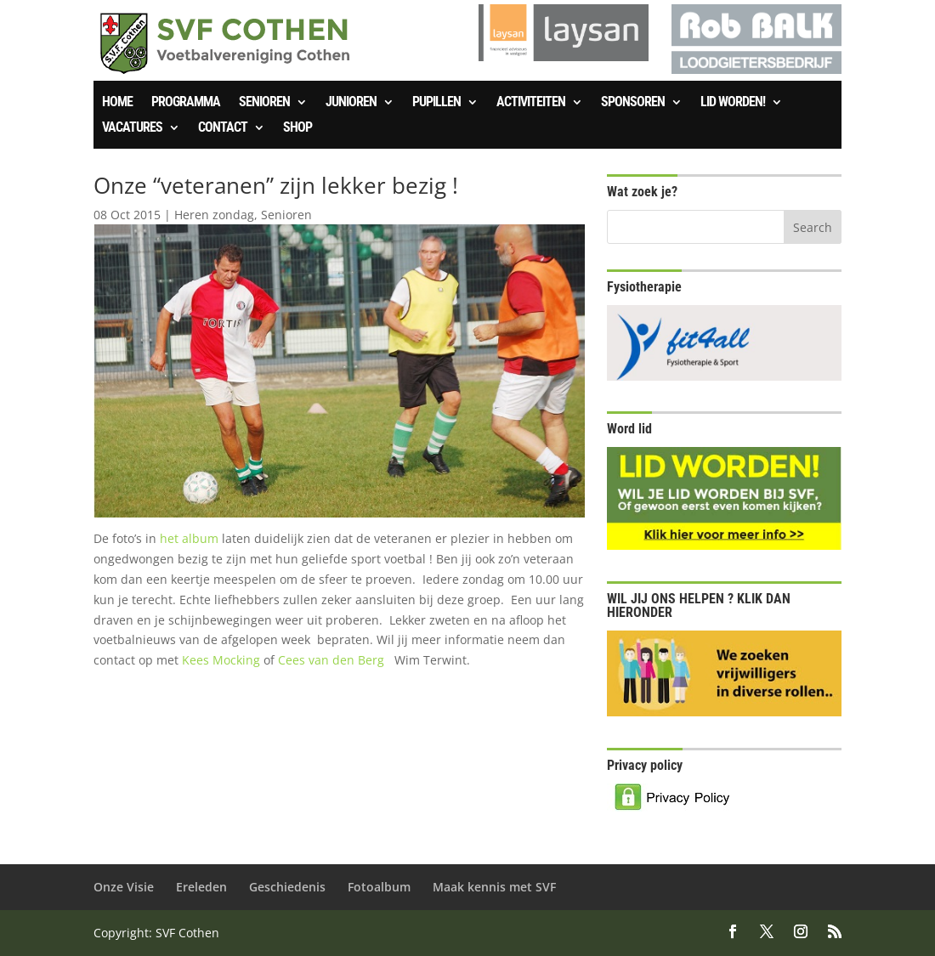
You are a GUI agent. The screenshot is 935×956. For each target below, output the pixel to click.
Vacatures (132, 128)
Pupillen (436, 103)
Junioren (351, 103)
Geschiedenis (287, 887)
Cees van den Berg (333, 660)
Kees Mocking (221, 660)
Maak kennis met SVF (494, 887)
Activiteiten (530, 103)
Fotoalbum (379, 887)
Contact (222, 128)
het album (191, 538)
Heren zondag (214, 214)
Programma (185, 103)
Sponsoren (633, 103)
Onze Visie (124, 887)
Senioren (264, 103)
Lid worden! (732, 103)
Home (117, 103)
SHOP (297, 128)
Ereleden (201, 887)
